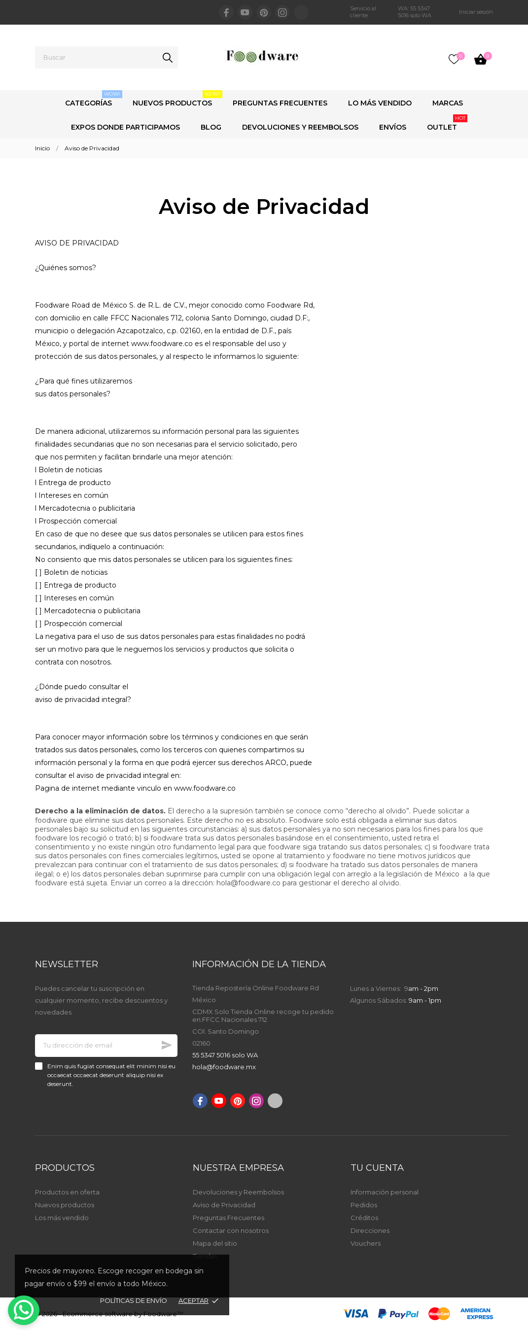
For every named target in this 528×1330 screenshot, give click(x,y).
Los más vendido (62, 1218)
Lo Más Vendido (380, 103)
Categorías (93, 98)
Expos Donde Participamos (125, 127)
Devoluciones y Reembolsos (300, 127)
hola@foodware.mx (224, 1067)
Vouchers (366, 1243)
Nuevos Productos (177, 98)
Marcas (447, 103)
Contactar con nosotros (231, 1230)
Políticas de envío (133, 1300)
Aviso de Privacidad (224, 1205)
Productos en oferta (67, 1192)
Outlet (447, 123)
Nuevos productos (64, 1205)
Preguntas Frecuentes (280, 103)
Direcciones (370, 1230)
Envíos (392, 127)
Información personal (385, 1192)
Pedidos (364, 1205)
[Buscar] (106, 57)
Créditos (364, 1218)
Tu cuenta (377, 1167)
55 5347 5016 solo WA (225, 1055)
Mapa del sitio (215, 1243)
